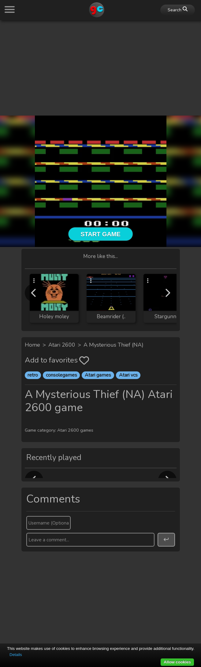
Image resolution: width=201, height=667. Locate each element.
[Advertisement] (100, 68)
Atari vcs (128, 375)
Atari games (98, 375)
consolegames (61, 375)
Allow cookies (177, 662)
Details (15, 654)
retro (33, 375)
